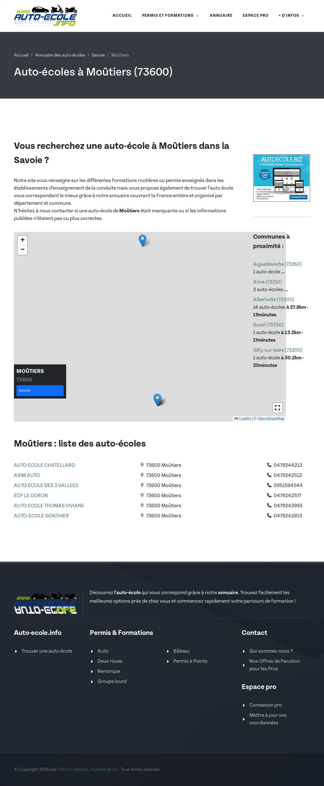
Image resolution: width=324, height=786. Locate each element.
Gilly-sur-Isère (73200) (277, 350)
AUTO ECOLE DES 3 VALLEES (46, 486)
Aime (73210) (267, 282)
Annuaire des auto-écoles (60, 55)
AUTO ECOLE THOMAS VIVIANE (49, 506)
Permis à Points (190, 661)
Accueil (21, 55)
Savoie (98, 55)
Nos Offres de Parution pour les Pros (274, 665)
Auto (103, 651)
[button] (142, 240)
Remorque (108, 671)
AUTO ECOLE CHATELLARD (44, 465)
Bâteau (181, 651)
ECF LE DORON (31, 496)
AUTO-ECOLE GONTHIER (41, 516)
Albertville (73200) (273, 300)
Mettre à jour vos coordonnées (268, 719)
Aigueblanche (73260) (277, 264)
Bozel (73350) (268, 325)
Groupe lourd (112, 682)
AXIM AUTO (27, 475)
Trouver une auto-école (47, 651)
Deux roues (109, 661)
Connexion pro (265, 705)
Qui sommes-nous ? (271, 651)
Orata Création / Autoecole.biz (88, 769)
